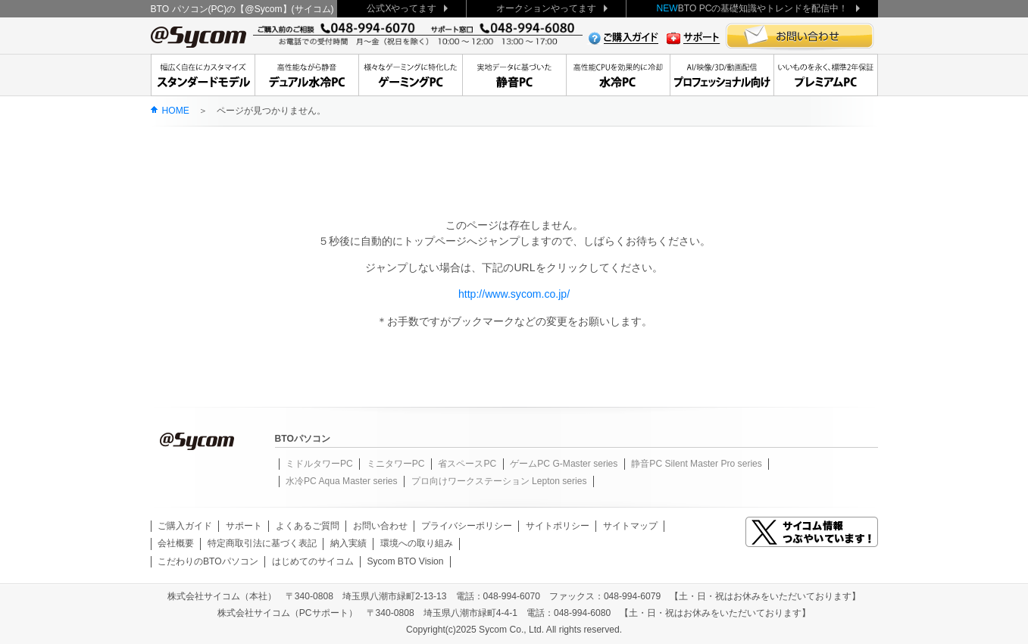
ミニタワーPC (396, 463)
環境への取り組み (416, 543)
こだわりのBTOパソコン (208, 561)
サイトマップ (630, 526)
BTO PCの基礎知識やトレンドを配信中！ (752, 8)
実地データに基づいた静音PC (514, 75)
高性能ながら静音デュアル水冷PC (306, 75)
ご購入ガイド (185, 526)
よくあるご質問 (307, 526)
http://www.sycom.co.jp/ (514, 294)
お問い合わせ (380, 526)
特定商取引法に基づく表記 (262, 543)
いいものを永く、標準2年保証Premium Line (825, 75)
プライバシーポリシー (466, 526)
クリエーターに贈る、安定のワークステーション (721, 75)
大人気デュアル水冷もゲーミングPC (410, 75)
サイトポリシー (557, 526)
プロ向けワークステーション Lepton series (499, 481)
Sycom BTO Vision (405, 561)
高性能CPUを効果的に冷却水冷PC (618, 75)
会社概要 (176, 543)
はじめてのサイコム (313, 561)
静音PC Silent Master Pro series (696, 463)
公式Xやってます (401, 8)
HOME (175, 110)
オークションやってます (546, 8)
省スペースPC (467, 463)
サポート (244, 526)
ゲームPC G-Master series (563, 463)
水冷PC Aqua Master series (342, 481)
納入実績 (348, 543)
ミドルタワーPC (319, 463)
